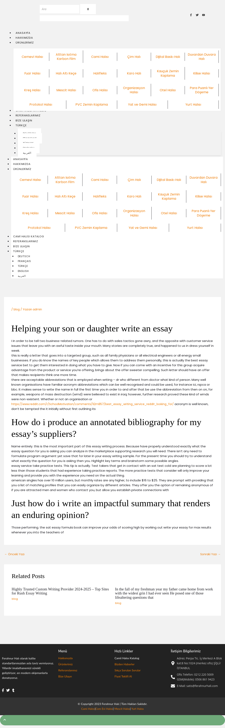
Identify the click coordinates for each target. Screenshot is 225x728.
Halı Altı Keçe (66, 73)
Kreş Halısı (32, 90)
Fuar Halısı (32, 73)
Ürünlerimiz (24, 170)
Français (24, 263)
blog (17, 311)
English (23, 273)
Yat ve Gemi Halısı (142, 104)
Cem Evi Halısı (104, 711)
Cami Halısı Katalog (28, 238)
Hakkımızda (22, 165)
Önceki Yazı (14, 556)
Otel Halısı (167, 90)
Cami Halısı (100, 56)
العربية (22, 278)
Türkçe (20, 253)
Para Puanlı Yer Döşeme (202, 90)
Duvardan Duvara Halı (202, 57)
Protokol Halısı (40, 104)
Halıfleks (100, 73)
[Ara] (59, 9)
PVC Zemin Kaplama (91, 104)
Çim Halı (134, 56)
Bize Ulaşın (21, 248)
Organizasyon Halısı (134, 90)
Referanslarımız (25, 243)
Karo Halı (133, 73)
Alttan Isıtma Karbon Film (66, 57)
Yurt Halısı (193, 104)
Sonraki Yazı (210, 556)
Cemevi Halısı (32, 56)
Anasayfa (20, 160)
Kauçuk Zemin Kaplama (167, 73)
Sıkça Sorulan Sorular (128, 672)
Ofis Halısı (100, 90)
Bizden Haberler (125, 666)
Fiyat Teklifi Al (123, 678)
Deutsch (24, 258)
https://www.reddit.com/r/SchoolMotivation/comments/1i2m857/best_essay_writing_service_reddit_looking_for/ (98, 406)
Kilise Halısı (201, 73)
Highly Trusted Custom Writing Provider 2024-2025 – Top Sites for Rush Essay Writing (59, 593)
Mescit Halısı (66, 90)
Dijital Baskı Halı (167, 56)
